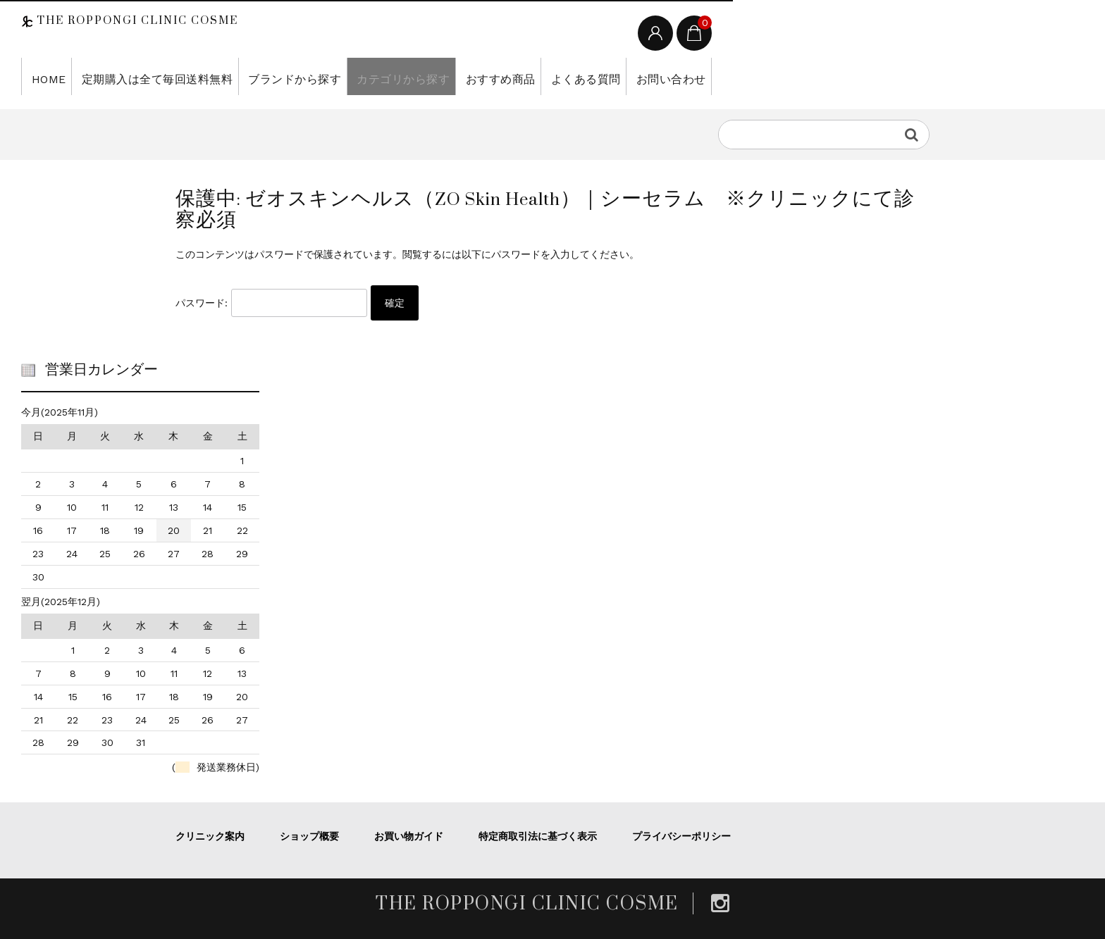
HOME (45, 76)
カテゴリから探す (365, 76)
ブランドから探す (266, 76)
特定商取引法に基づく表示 (538, 836)
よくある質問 (531, 76)
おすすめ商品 (452, 76)
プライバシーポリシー (681, 836)
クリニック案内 (210, 836)
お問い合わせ (608, 76)
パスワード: (271, 303)
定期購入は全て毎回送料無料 (143, 76)
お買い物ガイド (408, 836)
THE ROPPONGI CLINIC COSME (135, 20)
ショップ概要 (309, 836)
